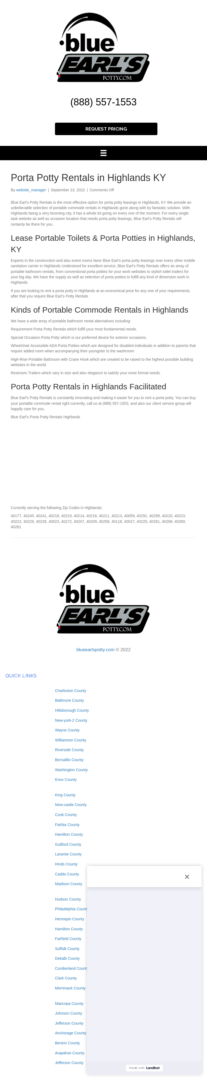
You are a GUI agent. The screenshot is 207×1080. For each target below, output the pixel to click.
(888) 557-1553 (103, 102)
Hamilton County (69, 834)
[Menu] (103, 153)
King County (65, 795)
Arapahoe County (69, 1053)
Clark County (66, 978)
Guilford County (68, 844)
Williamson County (70, 740)
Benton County (67, 1043)
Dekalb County (67, 958)
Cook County (66, 814)
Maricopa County (69, 1003)
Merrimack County (70, 988)
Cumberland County (72, 968)
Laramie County (68, 854)
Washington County (71, 770)
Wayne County (67, 730)
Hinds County (66, 864)
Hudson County (68, 899)
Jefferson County (69, 1023)
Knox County (66, 779)
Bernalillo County (69, 760)
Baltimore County (69, 700)
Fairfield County (68, 939)
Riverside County (69, 750)
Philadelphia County (72, 909)
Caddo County (67, 874)
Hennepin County (69, 919)
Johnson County (68, 1013)
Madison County (68, 884)
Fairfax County (67, 824)
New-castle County (71, 805)
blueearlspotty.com (95, 649)
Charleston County (70, 690)
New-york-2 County (71, 720)
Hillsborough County (72, 710)
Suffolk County (67, 949)
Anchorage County (70, 1033)
